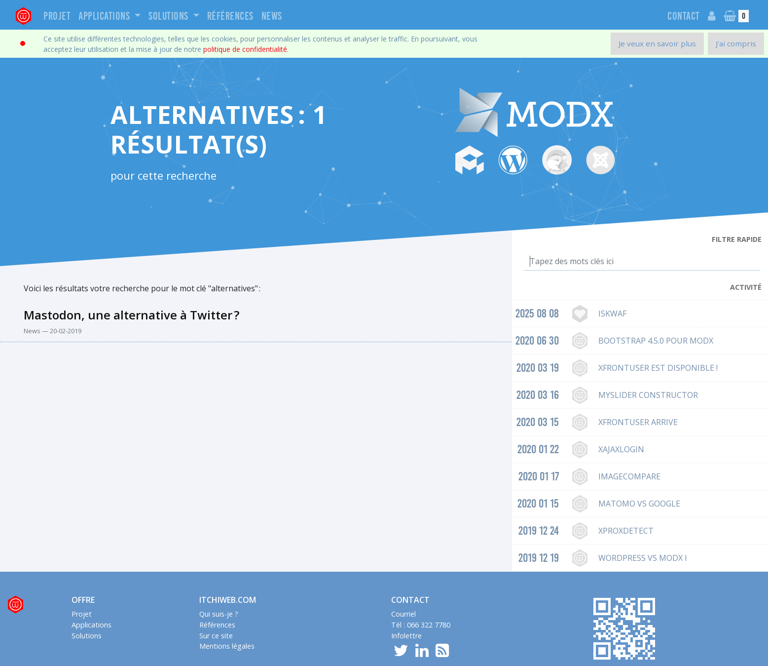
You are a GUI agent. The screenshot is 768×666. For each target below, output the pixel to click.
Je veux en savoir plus (657, 43)
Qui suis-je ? (218, 614)
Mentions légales (227, 646)
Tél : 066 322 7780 (420, 624)
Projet (57, 16)
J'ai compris (736, 43)
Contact (683, 16)
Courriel (403, 614)
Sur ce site (216, 635)
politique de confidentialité (245, 49)
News (271, 16)
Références (230, 16)
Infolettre (406, 635)
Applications (105, 16)
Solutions (169, 16)
